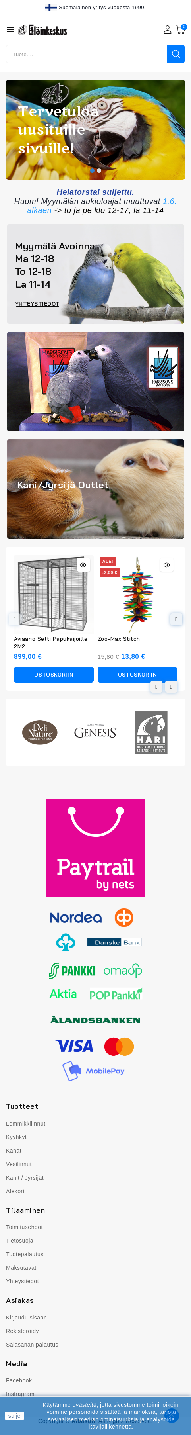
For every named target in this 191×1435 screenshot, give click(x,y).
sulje (14, 1416)
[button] (92, 170)
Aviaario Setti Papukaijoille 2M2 (50, 642)
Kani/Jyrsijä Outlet (63, 485)
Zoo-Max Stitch (119, 638)
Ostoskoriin (53, 674)
